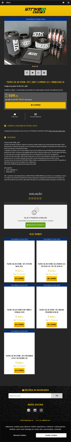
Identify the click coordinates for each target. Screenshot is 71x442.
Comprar (35, 105)
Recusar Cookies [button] (19, 435)
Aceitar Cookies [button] (51, 435)
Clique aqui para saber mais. (56, 131)
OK (57, 396)
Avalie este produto (35, 225)
